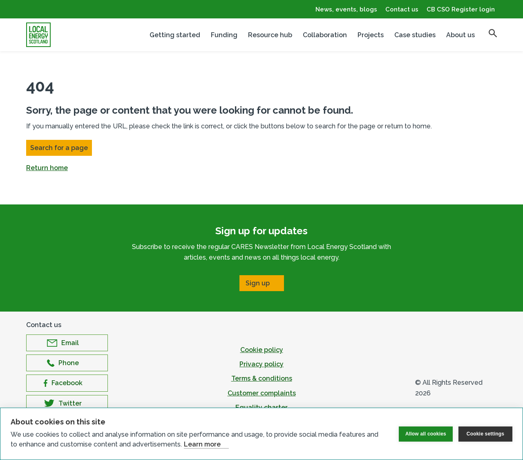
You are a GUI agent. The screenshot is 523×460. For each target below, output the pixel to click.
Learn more (202, 444)
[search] (493, 33)
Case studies (415, 35)
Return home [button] (47, 168)
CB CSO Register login (461, 9)
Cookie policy (261, 350)
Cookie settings (485, 434)
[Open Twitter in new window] (67, 403)
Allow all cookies (425, 434)
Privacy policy (261, 364)
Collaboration (325, 35)
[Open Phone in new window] (67, 363)
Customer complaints (262, 393)
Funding (224, 35)
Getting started (175, 35)
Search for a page (59, 148)
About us (460, 35)
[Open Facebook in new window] (67, 383)
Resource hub (270, 35)
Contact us (401, 9)
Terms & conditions (261, 378)
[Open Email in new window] (67, 342)
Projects (371, 35)
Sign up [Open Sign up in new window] (258, 283)
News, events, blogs (346, 9)
